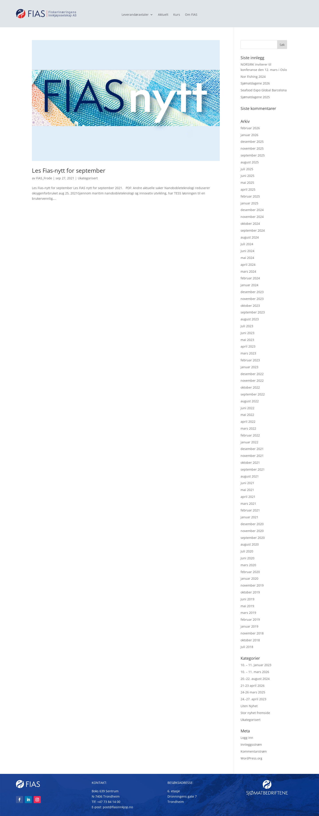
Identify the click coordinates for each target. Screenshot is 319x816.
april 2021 (248, 497)
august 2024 (250, 237)
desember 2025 (252, 141)
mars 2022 (248, 428)
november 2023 (252, 299)
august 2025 (250, 162)
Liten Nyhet (249, 706)
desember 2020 (252, 524)
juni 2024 (247, 251)
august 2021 (250, 476)
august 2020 (250, 544)
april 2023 (248, 346)
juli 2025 (247, 169)
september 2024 (253, 230)
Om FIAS (191, 15)
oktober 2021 (250, 462)
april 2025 (248, 189)
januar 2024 (249, 285)
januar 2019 (249, 626)
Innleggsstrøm (251, 744)
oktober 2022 (250, 387)
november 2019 (252, 585)
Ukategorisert (88, 178)
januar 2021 (249, 517)
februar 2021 (250, 510)
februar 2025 (250, 196)
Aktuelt (163, 15)
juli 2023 (247, 326)
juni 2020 (247, 558)
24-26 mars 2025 (253, 692)
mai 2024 (247, 258)
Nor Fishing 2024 (253, 76)
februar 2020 (250, 572)
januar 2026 (249, 135)
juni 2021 (247, 483)
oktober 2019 (250, 592)
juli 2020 (247, 551)
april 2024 (248, 264)
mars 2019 (248, 613)
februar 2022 (250, 435)
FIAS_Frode (44, 178)
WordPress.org (251, 758)
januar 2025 (249, 203)
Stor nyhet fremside (255, 713)
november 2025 (252, 148)
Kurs (176, 15)
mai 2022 (247, 415)
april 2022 (248, 421)
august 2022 (250, 401)
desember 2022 (252, 374)
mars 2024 (248, 271)
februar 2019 (250, 619)
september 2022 (253, 394)
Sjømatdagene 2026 (255, 83)
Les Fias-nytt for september (68, 170)
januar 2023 (249, 367)
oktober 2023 (250, 305)
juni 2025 (247, 176)
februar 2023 (250, 360)
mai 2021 (247, 490)
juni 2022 (247, 408)
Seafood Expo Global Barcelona (264, 90)
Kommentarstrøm (254, 751)
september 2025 (253, 155)
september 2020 (253, 538)
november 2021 (252, 456)
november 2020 (252, 531)
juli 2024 (247, 244)
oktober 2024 (250, 223)
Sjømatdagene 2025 (255, 97)
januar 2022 (249, 442)
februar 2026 (250, 128)
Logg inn (247, 738)
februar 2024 (250, 278)
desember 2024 (252, 210)
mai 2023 (247, 340)
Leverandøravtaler (135, 15)
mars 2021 (248, 503)
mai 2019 (247, 606)
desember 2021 (252, 449)
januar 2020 (249, 578)
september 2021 (253, 469)
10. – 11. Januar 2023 (256, 665)
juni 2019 (247, 599)
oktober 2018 (250, 640)
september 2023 (253, 312)
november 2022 (252, 380)
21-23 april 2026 (253, 685)
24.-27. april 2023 (253, 699)
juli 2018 (247, 647)
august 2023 (250, 319)
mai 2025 (247, 182)
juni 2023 (247, 333)
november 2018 (252, 633)
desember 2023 (252, 292)
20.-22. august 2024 (255, 679)
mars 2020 (248, 565)
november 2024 (252, 217)
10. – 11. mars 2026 (255, 672)
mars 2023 (248, 353)
